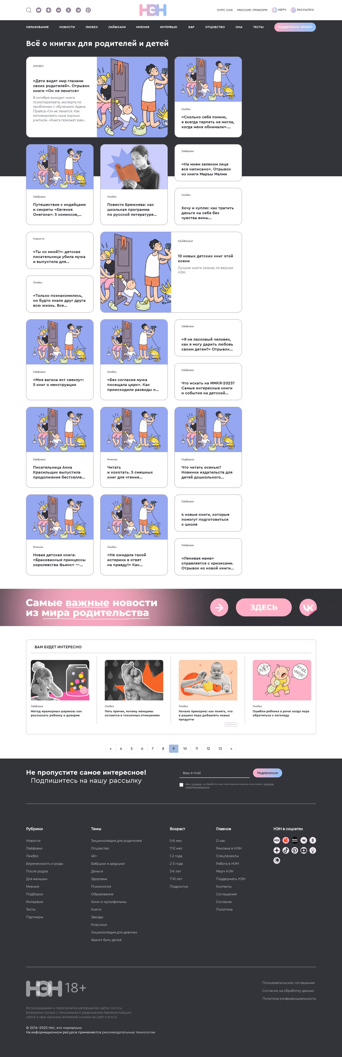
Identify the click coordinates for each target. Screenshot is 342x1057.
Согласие (224, 902)
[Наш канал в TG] (276, 841)
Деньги (97, 871)
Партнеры (34, 917)
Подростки (179, 887)
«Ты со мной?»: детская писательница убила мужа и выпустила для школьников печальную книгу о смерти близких (59, 257)
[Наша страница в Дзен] (48, 10)
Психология (101, 887)
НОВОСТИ (67, 27)
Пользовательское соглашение (288, 983)
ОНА (239, 27)
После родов (37, 871)
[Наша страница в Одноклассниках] (68, 10)
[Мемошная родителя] (294, 841)
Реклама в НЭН (229, 848)
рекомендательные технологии (128, 1032)
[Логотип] (152, 10)
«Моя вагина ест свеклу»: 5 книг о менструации (58, 382)
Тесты (31, 909)
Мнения (112, 459)
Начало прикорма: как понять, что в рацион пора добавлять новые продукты (206, 715)
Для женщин (36, 879)
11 (196, 748)
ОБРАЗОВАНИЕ (37, 27)
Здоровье (99, 879)
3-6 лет (175, 871)
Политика (224, 909)
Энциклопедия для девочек (114, 932)
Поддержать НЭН (231, 879)
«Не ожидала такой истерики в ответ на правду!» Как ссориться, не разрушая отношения (131, 560)
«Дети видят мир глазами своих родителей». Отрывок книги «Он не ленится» (61, 86)
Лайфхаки (39, 196)
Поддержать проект (295, 27)
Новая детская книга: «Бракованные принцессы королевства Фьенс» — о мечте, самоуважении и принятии (59, 560)
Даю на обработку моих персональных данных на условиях (230, 785)
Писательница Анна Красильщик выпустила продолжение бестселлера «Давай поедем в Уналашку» (60, 472)
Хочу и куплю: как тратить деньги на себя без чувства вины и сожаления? (207, 213)
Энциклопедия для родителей (116, 841)
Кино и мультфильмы (109, 902)
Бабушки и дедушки (108, 864)
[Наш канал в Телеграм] (78, 10)
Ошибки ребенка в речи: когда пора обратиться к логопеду (281, 713)
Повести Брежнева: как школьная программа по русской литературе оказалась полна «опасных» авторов (130, 210)
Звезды (97, 917)
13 (220, 748)
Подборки (187, 459)
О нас (220, 841)
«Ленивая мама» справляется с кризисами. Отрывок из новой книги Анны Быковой (207, 563)
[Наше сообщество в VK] (58, 10)
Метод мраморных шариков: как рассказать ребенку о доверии (56, 713)
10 (185, 748)
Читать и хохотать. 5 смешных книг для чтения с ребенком (130, 472)
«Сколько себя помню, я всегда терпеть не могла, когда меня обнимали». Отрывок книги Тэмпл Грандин (207, 122)
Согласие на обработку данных (288, 991)
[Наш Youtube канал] (38, 10)
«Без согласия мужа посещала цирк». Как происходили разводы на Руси (132, 385)
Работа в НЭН (227, 864)
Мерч (279, 10)
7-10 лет (176, 879)
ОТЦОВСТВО (215, 27)
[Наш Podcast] (312, 851)
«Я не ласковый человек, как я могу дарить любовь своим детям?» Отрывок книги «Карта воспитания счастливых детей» (207, 344)
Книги (96, 909)
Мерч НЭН (225, 871)
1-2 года (176, 856)
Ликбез (38, 66)
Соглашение (226, 894)
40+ (94, 856)
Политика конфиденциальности (289, 999)
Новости (38, 238)
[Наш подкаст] (276, 861)
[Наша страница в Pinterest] (88, 10)
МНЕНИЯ (142, 27)
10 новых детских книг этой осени (205, 258)
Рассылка (302, 10)
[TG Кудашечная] (285, 841)
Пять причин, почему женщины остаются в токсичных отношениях (132, 713)
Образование (102, 894)
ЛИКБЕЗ (92, 27)
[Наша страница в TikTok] (285, 851)
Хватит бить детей (106, 940)
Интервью (34, 902)
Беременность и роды (44, 864)
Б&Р (191, 27)
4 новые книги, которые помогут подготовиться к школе (205, 519)
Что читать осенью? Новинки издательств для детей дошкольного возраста (206, 472)
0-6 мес (176, 841)
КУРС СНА (225, 10)
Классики (99, 925)
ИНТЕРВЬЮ (168, 27)
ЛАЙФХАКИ (117, 27)
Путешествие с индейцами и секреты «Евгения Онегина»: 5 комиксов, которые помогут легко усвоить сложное (59, 210)
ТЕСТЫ (258, 27)
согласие (196, 784)
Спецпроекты (227, 856)
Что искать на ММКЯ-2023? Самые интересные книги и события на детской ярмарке (208, 388)
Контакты (224, 887)
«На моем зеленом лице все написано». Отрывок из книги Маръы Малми (206, 169)
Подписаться (267, 773)
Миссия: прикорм (252, 10)
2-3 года (176, 864)
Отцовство (100, 848)
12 (208, 748)
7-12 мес (176, 848)
